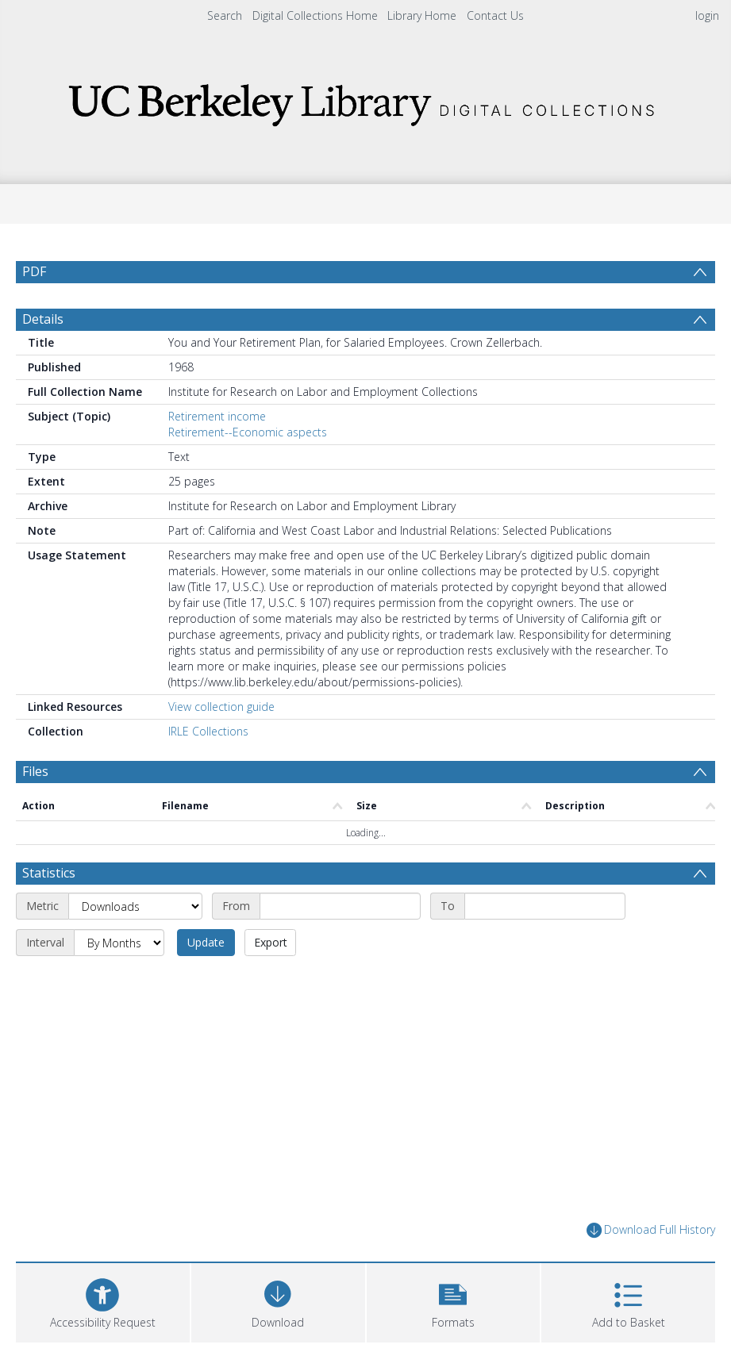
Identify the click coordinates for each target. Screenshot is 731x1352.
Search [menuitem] (224, 15)
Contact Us (495, 15)
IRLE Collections (208, 731)
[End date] (544, 906)
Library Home (421, 15)
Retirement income (217, 416)
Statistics (48, 872)
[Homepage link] (366, 100)
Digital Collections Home (315, 15)
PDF (34, 271)
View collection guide (221, 706)
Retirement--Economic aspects (247, 432)
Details (42, 319)
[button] (454, 1301)
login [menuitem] (707, 15)
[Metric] (135, 906)
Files (35, 771)
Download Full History (651, 1230)
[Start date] (340, 906)
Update (206, 942)
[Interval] (119, 942)
